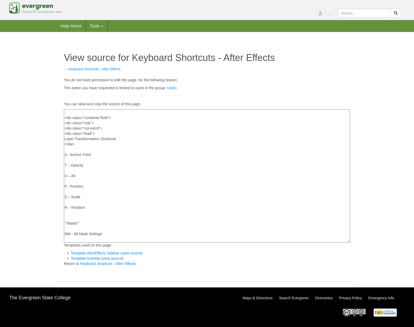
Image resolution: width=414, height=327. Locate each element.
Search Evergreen (294, 298)
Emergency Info (381, 298)
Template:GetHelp (85, 258)
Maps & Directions (258, 298)
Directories (324, 298)
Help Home (71, 25)
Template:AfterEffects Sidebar (95, 253)
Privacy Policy (350, 298)
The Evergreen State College (39, 297)
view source (131, 253)
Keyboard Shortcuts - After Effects (94, 69)
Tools (96, 25)
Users (172, 88)
